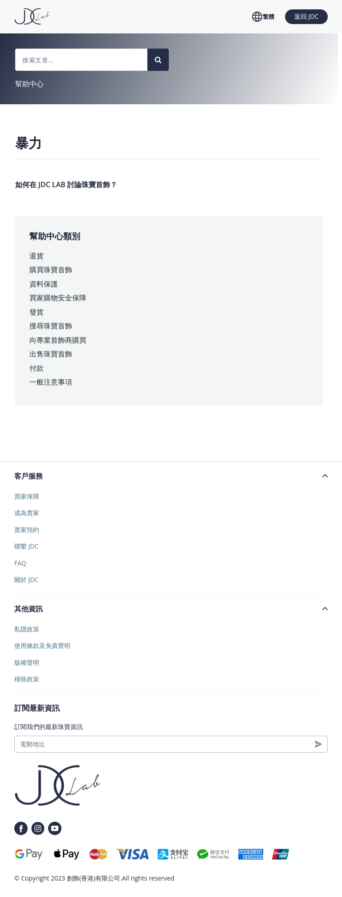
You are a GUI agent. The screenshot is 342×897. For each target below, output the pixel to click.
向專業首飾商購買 (57, 340)
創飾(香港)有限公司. (94, 878)
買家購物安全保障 (57, 298)
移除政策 (26, 679)
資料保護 (43, 284)
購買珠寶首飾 (50, 269)
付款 (36, 368)
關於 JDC (26, 579)
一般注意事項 (50, 382)
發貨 (36, 312)
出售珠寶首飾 (50, 354)
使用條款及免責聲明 (42, 645)
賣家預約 (26, 529)
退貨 (36, 256)
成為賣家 (26, 512)
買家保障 (26, 496)
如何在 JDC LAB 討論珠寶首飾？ (66, 184)
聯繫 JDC (26, 546)
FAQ (20, 563)
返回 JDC (306, 16)
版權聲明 (26, 662)
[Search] (158, 60)
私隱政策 (26, 629)
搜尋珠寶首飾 (50, 326)
